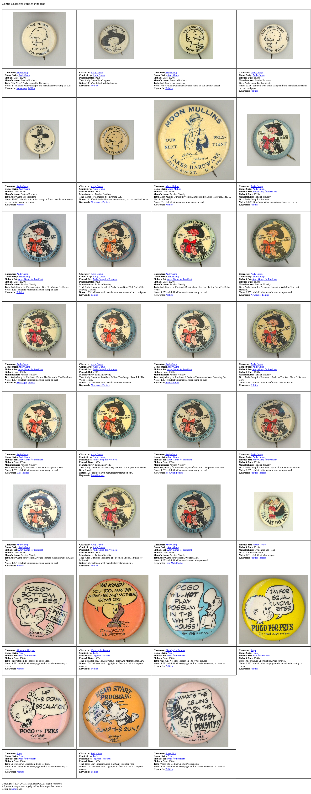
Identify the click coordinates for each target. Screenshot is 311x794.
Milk (18, 472)
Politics (31, 88)
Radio (176, 382)
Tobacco (262, 472)
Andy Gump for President (264, 191)
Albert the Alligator (25, 650)
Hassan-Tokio (259, 544)
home (14, 789)
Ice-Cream (170, 472)
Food (167, 563)
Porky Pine (96, 753)
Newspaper (21, 88)
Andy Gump (22, 72)
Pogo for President (27, 655)
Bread (94, 475)
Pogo (21, 653)
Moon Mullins (172, 186)
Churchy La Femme (100, 650)
